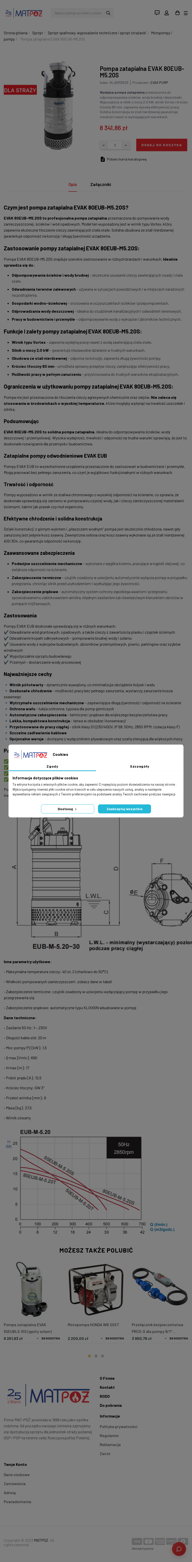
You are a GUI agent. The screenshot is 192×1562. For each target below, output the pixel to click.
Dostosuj (68, 809)
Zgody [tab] (52, 766)
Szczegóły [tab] (139, 766)
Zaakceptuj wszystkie (124, 809)
